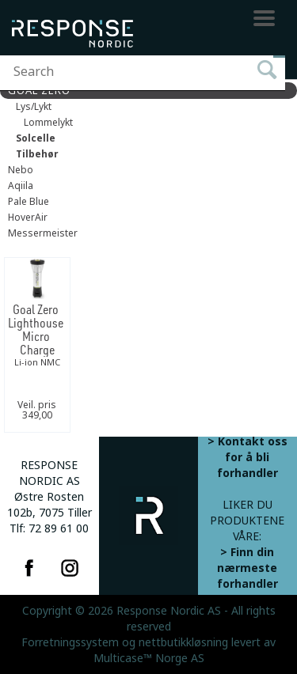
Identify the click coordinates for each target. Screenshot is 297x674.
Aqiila (20, 186)
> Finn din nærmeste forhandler (247, 568)
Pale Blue (28, 201)
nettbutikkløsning (183, 642)
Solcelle (35, 138)
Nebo (20, 170)
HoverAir (28, 217)
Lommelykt (48, 122)
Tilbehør (37, 154)
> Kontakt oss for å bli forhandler (247, 457)
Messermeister (43, 233)
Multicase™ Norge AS (148, 658)
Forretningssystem (70, 642)
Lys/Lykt (33, 107)
